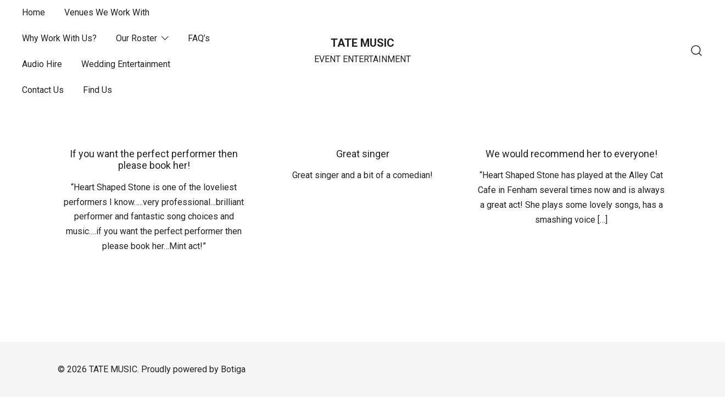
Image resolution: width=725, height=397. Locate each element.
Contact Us (43, 90)
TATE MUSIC (362, 42)
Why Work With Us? (59, 38)
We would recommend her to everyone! (571, 153)
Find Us (97, 90)
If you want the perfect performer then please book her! (154, 160)
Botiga (233, 369)
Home (33, 12)
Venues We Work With (106, 12)
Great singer (362, 153)
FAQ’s (199, 38)
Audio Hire (42, 64)
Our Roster (136, 38)
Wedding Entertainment (125, 64)
